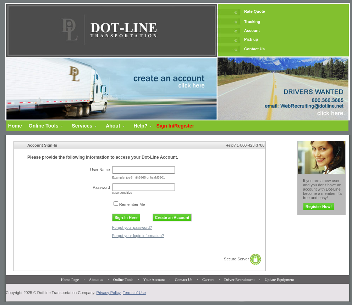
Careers (208, 279)
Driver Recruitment (239, 279)
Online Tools (44, 126)
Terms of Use (134, 292)
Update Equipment (279, 279)
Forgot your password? (132, 227)
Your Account (154, 279)
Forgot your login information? (138, 235)
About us (96, 279)
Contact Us (254, 49)
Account (252, 30)
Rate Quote (254, 11)
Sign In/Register (175, 126)
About (113, 126)
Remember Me (132, 204)
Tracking (252, 21)
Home (15, 126)
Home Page (70, 279)
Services (82, 126)
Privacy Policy (109, 292)
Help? (141, 126)
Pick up (251, 39)
